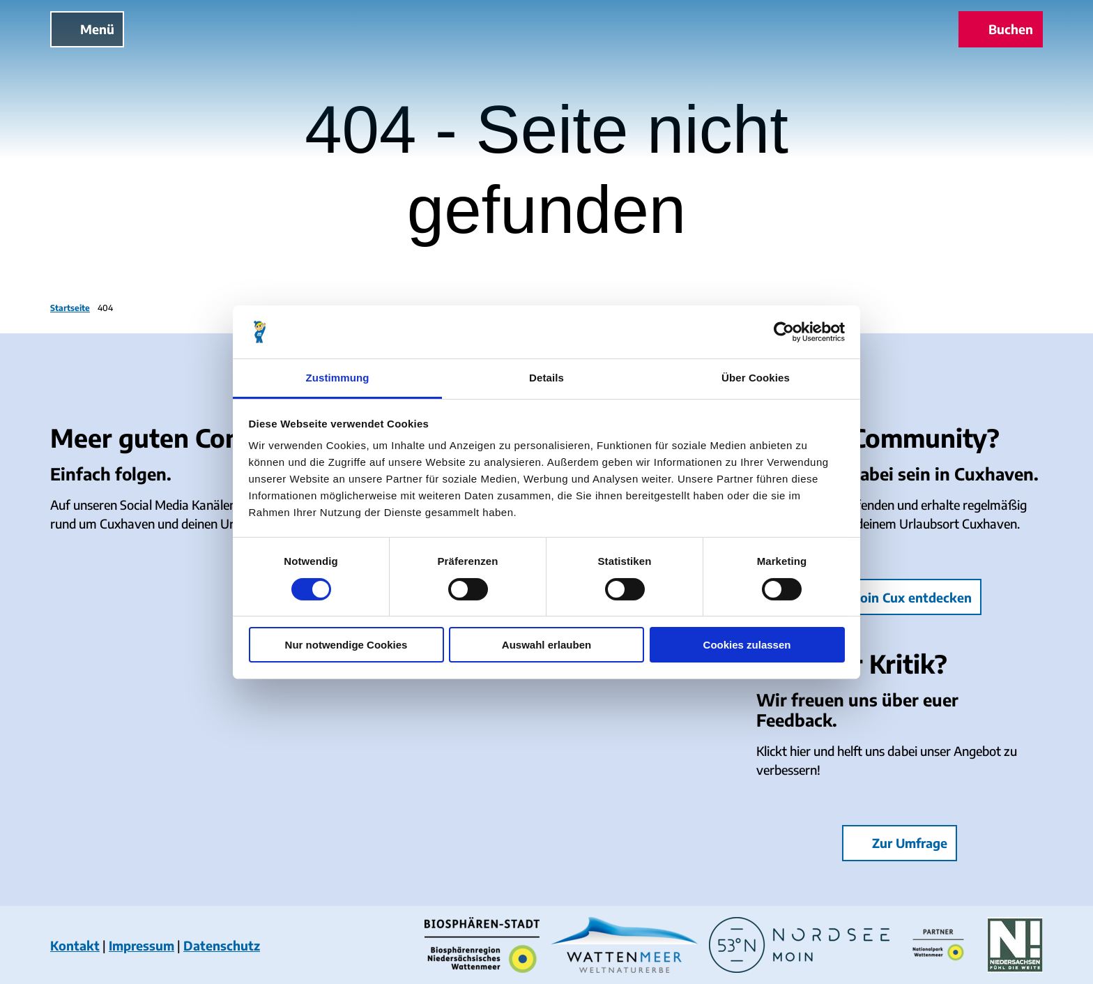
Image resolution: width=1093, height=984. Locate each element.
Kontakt (75, 945)
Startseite (70, 308)
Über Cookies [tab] (755, 378)
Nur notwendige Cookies (346, 645)
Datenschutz (221, 945)
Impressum (141, 945)
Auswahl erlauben (546, 645)
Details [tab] (546, 378)
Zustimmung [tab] (337, 378)
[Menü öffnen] (87, 29)
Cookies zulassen (747, 645)
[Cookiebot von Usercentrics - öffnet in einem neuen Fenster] (784, 331)
